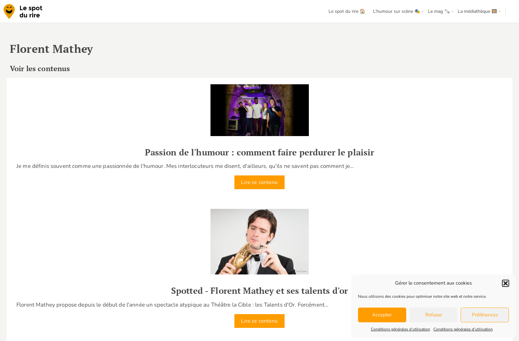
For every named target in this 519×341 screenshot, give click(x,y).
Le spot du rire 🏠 (347, 11)
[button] (505, 283)
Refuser (433, 314)
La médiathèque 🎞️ (477, 11)
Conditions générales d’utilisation (400, 329)
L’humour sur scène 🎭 (396, 11)
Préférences (485, 314)
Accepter (382, 314)
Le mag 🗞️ (439, 11)
